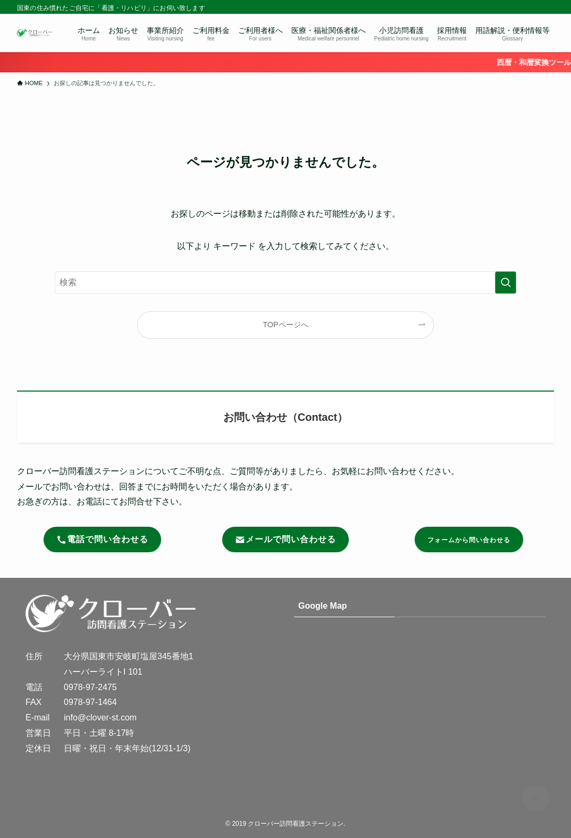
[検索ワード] (285, 282)
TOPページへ (285, 324)
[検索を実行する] (505, 282)
